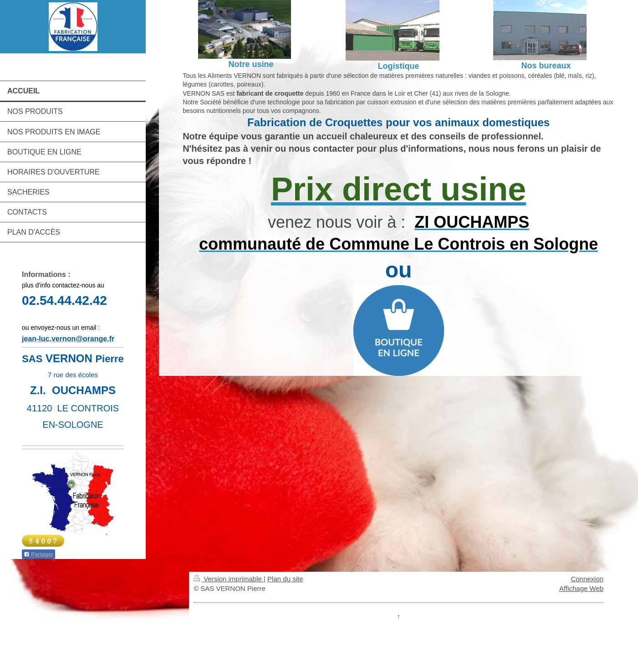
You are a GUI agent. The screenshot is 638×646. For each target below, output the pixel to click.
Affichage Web (581, 588)
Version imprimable (229, 579)
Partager (38, 554)
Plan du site (285, 579)
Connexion (587, 579)
